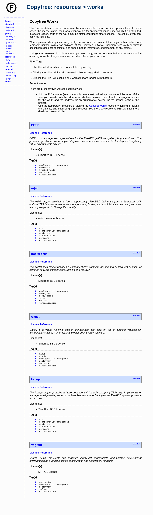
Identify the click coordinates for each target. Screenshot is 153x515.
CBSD (35, 125)
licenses (10, 27)
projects (10, 78)
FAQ (8, 60)
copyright (10, 36)
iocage (35, 390)
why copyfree (10, 52)
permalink (136, 124)
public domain (9, 47)
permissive (11, 42)
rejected (10, 30)
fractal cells (39, 259)
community (11, 75)
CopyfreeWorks (98, 105)
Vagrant (36, 458)
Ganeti (35, 324)
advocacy (10, 72)
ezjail (34, 190)
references (11, 63)
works (9, 66)
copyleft (9, 39)
